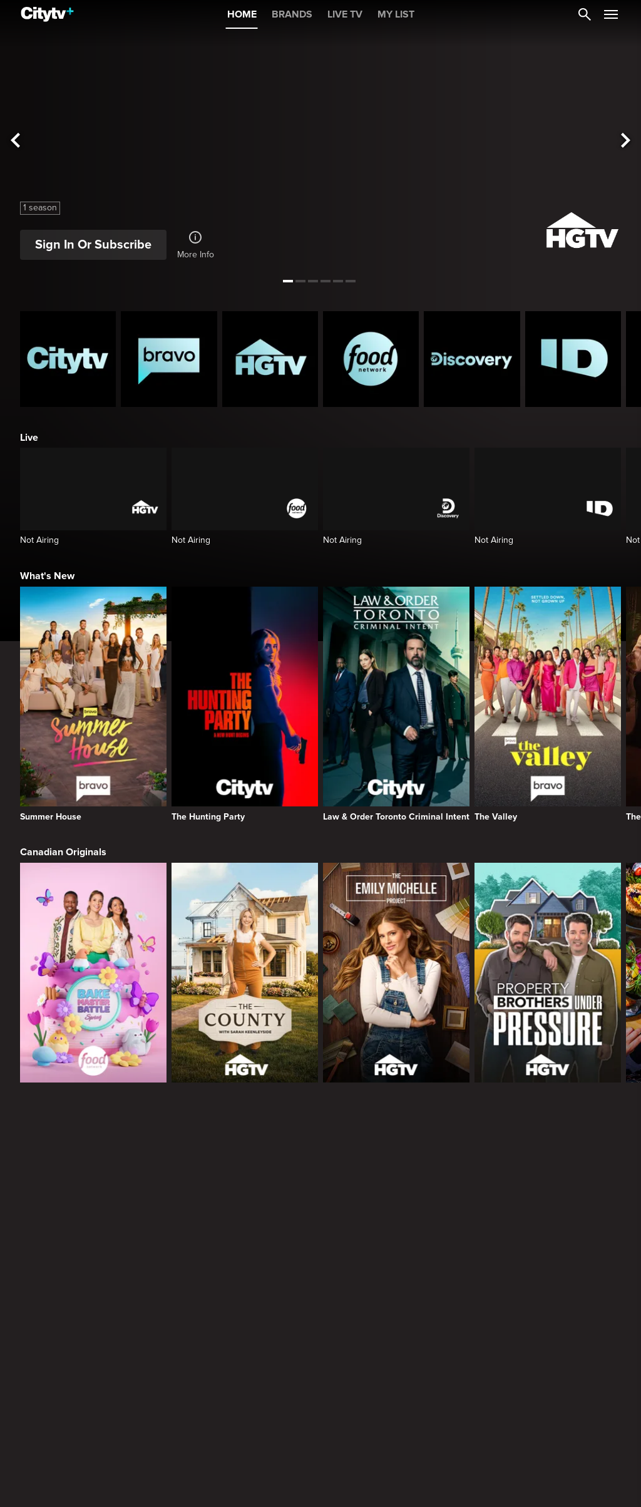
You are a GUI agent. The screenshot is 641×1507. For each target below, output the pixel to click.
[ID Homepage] (573, 359)
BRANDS (292, 14)
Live (29, 437)
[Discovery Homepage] (472, 359)
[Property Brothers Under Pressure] (547, 973)
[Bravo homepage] (169, 359)
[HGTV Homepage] (270, 359)
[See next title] (626, 141)
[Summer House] (93, 704)
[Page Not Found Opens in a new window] (320, 1208)
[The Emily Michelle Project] (396, 973)
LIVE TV (344, 14)
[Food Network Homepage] (371, 359)
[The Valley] (547, 704)
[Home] (47, 14)
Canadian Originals (63, 852)
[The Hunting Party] (245, 704)
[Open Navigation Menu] (611, 14)
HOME (242, 14)
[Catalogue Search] (585, 14)
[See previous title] (15, 141)
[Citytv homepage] (68, 359)
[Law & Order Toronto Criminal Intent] (396, 704)
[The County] (245, 973)
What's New (47, 576)
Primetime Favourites (68, 1338)
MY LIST (395, 14)
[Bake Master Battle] (93, 973)
